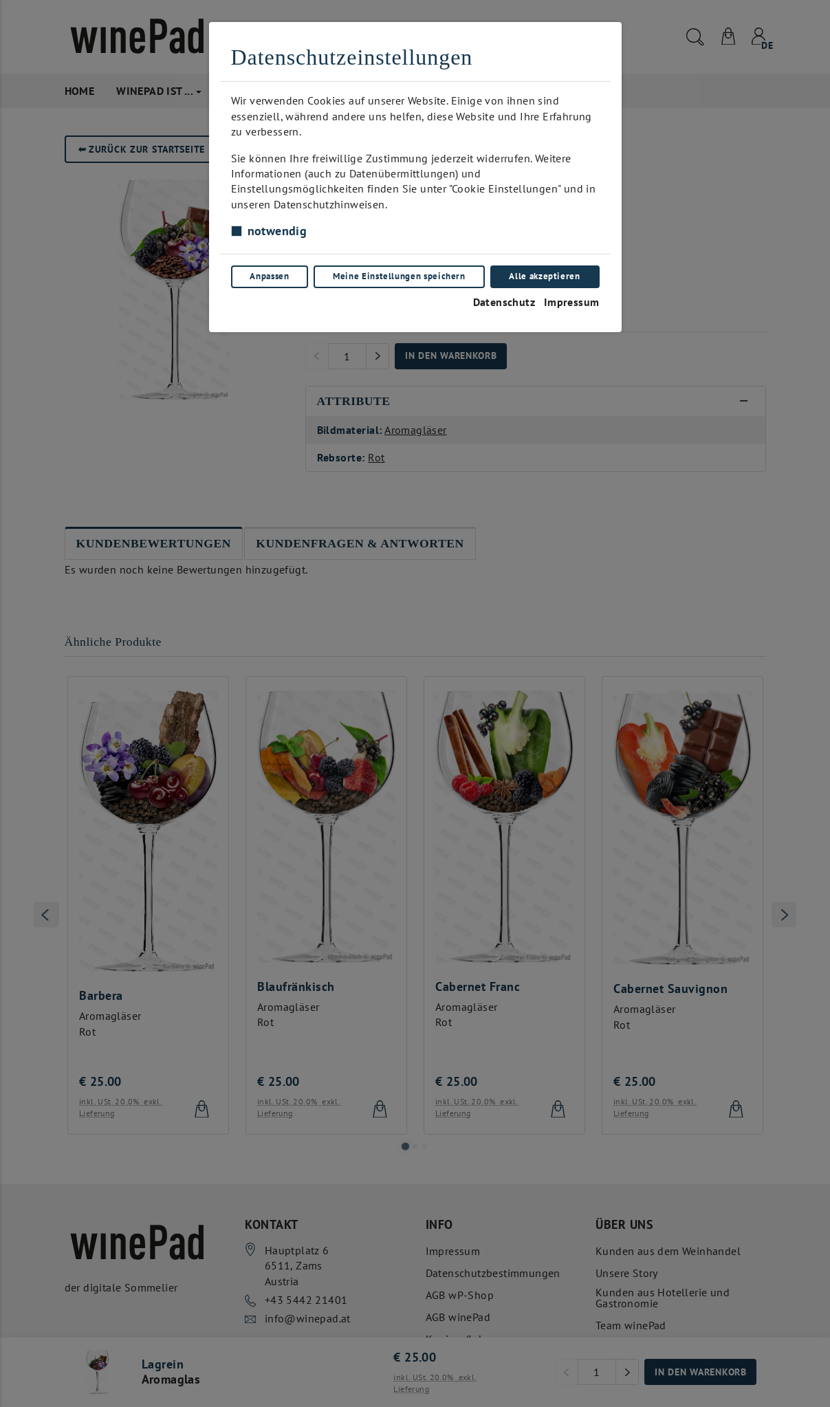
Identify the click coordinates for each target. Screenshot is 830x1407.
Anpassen (269, 276)
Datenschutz (504, 302)
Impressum (572, 302)
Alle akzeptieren (544, 276)
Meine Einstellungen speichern (399, 276)
